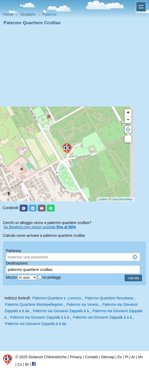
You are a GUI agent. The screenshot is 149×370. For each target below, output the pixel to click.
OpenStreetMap (122, 199)
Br (27, 364)
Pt (126, 357)
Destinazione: (17, 263)
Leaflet (102, 199)
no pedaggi (52, 277)
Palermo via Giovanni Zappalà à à (61, 311)
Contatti (91, 357)
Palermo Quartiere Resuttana (109, 298)
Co (20, 364)
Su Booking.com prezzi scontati (39, 227)
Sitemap (107, 357)
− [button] (128, 120)
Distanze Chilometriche (47, 357)
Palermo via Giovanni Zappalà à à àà (35, 324)
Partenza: (14, 251)
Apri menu (141, 7)
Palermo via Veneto (82, 304)
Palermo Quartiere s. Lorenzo (56, 298)
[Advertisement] (74, 66)
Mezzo (12, 277)
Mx (140, 357)
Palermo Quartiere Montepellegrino (34, 304)
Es (119, 357)
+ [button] (128, 112)
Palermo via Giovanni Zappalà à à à (40, 317)
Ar (133, 357)
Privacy (76, 357)
